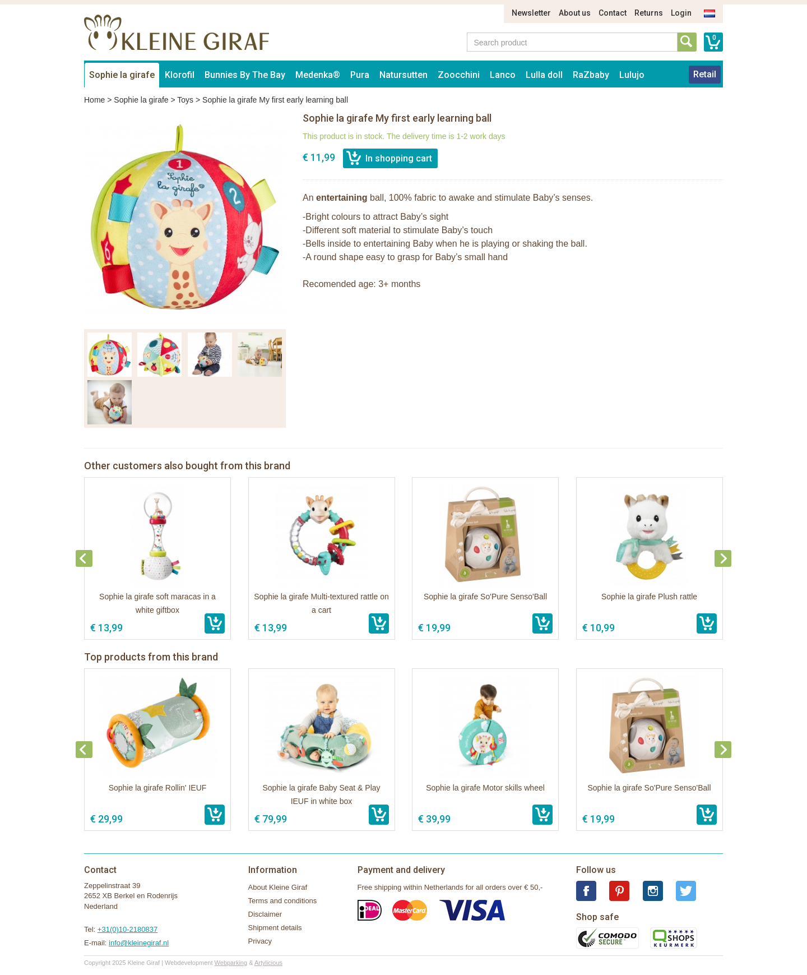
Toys (185, 99)
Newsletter (531, 12)
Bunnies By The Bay (245, 75)
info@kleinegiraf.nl (139, 943)
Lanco (503, 75)
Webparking (231, 962)
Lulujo (631, 75)
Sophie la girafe (122, 75)
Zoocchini (459, 75)
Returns (648, 12)
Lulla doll (544, 75)
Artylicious (268, 962)
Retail (704, 74)
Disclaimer (265, 914)
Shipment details (275, 927)
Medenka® (317, 75)
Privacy (260, 941)
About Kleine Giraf (278, 887)
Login (681, 12)
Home (94, 99)
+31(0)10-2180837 (127, 929)
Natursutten (403, 75)
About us (575, 12)
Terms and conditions (282, 901)
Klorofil (179, 75)
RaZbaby (591, 75)
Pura (359, 75)
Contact (613, 12)
